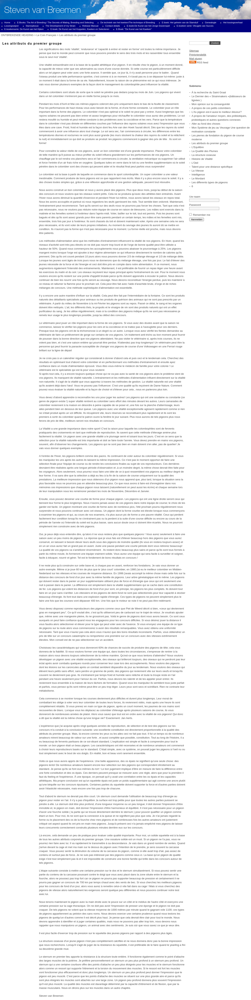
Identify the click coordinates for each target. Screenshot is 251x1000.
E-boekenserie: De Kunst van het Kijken (24, 29)
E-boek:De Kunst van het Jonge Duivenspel (148, 26)
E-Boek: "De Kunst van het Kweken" (134, 29)
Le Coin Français (46, 35)
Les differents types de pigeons (210, 182)
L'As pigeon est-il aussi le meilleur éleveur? (217, 112)
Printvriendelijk (197, 54)
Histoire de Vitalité (202, 158)
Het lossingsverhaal (233, 22)
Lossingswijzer (11, 26)
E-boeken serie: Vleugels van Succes (195, 26)
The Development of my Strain (60, 26)
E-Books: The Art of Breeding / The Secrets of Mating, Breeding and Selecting (55, 22)
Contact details (112, 26)
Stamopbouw (32, 26)
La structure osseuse (204, 155)
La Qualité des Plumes (205, 151)
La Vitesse (198, 170)
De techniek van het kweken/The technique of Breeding (127, 22)
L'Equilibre (198, 147)
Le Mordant (198, 178)
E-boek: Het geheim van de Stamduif (180, 22)
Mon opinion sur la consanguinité (211, 104)
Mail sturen (195, 58)
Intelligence (198, 174)
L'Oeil (195, 162)
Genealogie (210, 22)
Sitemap (194, 50)
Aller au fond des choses (206, 123)
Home (7, 22)
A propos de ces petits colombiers (211, 108)
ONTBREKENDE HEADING (17, 35)
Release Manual (90, 26)
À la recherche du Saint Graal (209, 92)
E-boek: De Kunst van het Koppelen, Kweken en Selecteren (79, 29)
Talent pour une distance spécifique (212, 166)
